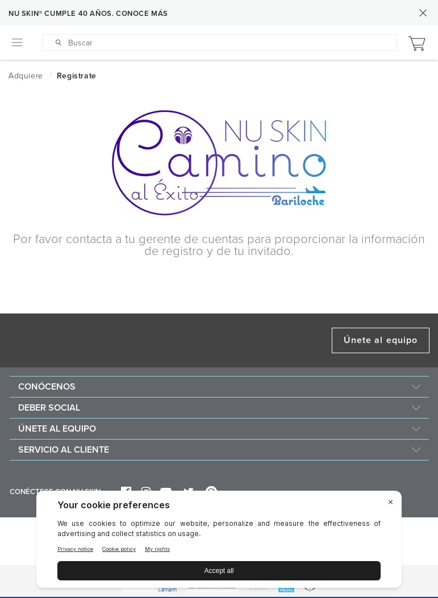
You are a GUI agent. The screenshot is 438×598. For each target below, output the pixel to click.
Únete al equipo (381, 340)
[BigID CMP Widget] (219, 542)
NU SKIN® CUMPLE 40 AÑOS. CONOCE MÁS (88, 13)
